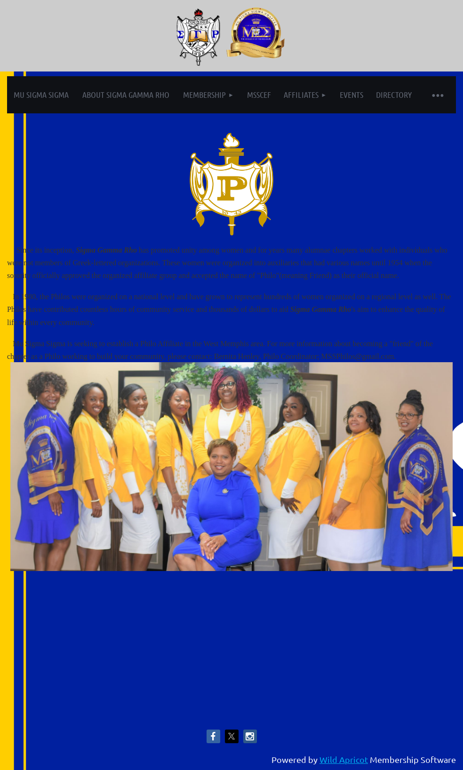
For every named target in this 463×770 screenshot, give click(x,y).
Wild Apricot (343, 759)
